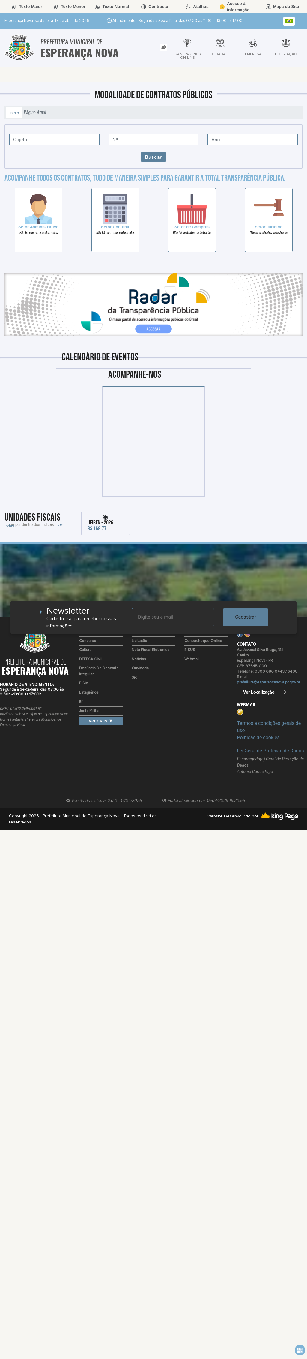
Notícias (139, 659)
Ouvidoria (140, 668)
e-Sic (83, 683)
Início (14, 113)
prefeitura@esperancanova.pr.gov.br (268, 682)
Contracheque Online (203, 641)
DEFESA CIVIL (91, 659)
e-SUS (189, 650)
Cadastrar (245, 617)
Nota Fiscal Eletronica (150, 650)
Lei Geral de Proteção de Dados (270, 751)
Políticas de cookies (258, 737)
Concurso (87, 641)
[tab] (163, 47)
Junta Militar (89, 711)
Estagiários (89, 692)
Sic (134, 678)
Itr (80, 702)
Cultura (85, 650)
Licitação (139, 641)
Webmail (191, 659)
